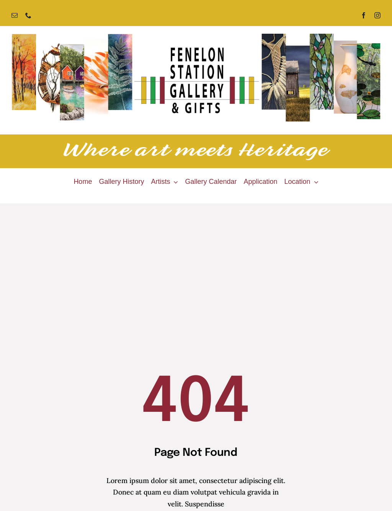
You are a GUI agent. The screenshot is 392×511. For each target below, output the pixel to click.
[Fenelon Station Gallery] (196, 37)
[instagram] (377, 15)
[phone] (28, 15)
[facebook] (364, 15)
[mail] (14, 15)
